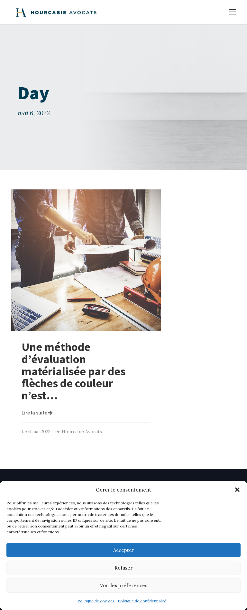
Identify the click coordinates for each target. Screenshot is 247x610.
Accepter (123, 550)
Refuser (123, 568)
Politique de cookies (96, 600)
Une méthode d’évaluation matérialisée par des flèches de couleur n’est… (73, 371)
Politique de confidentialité (142, 600)
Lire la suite (37, 412)
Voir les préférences (123, 585)
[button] (237, 489)
